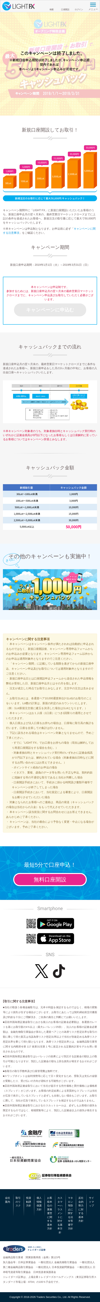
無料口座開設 (50, 880)
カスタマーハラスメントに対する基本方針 (59, 1215)
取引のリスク (18, 1201)
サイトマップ (91, 1201)
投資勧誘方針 (28, 1201)
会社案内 (7, 1199)
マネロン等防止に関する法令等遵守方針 (70, 1213)
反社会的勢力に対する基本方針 (80, 1209)
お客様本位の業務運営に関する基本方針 (49, 1213)
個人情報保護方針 (39, 1203)
